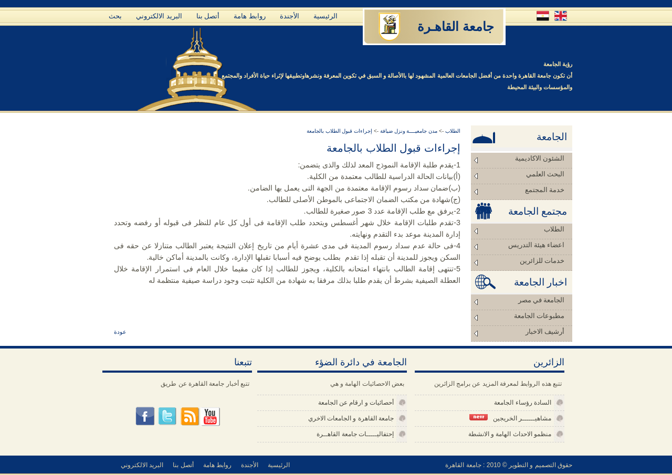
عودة (120, 332)
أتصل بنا (208, 16)
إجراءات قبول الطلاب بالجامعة (339, 131)
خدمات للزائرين (542, 261)
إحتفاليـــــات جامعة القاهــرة (355, 434)
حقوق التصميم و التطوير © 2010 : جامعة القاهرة (508, 465)
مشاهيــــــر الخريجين (510, 418)
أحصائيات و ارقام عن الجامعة (356, 402)
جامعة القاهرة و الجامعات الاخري (351, 418)
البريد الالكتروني (159, 16)
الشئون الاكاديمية (539, 158)
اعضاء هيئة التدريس (536, 245)
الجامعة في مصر (541, 300)
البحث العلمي (545, 174)
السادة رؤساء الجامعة (522, 402)
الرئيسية (325, 16)
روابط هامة (250, 16)
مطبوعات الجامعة (539, 316)
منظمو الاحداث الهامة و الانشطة (509, 434)
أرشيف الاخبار (545, 331)
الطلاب (554, 229)
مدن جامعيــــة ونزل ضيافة (408, 131)
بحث (115, 16)
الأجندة (289, 16)
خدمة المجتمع (544, 190)
